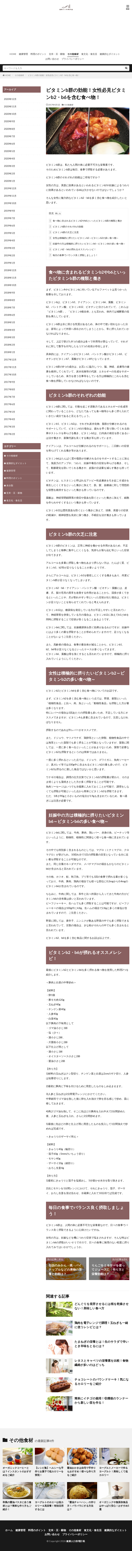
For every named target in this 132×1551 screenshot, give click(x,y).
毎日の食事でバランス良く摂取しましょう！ (73, 255)
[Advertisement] (66, 31)
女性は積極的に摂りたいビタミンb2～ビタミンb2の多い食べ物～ (84, 238)
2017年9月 (9, 382)
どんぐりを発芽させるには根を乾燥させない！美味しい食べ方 (101, 1306)
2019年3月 (9, 248)
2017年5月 (9, 411)
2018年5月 (9, 322)
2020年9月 (9, 121)
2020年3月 (9, 166)
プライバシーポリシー (72, 59)
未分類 (9, 485)
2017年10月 (10, 374)
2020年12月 (10, 99)
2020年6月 (9, 143)
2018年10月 (10, 285)
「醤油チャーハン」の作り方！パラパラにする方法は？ (81, 1506)
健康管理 (23, 54)
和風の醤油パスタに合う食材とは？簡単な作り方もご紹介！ (17, 1506)
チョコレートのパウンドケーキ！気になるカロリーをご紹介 (101, 1381)
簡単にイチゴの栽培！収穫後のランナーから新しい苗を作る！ (101, 1400)
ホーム (9, 1530)
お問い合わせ (52, 59)
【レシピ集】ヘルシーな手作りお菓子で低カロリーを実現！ (49, 1471)
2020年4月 (9, 158)
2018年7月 (9, 307)
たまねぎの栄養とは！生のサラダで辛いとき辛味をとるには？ (101, 1344)
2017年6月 (9, 404)
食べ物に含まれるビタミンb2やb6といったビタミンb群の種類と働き (85, 221)
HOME (13, 54)
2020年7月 (9, 136)
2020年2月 (9, 173)
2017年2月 (9, 434)
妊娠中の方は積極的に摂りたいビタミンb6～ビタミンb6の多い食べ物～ (87, 244)
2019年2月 (9, 255)
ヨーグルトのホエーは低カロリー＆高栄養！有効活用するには (49, 1506)
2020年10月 (10, 113)
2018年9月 (9, 292)
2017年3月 (9, 426)
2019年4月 (9, 240)
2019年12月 (10, 188)
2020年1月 (9, 181)
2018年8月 (9, 300)
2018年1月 (9, 352)
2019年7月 (9, 218)
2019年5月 (9, 233)
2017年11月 (10, 367)
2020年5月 (9, 151)
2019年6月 (9, 225)
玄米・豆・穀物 (57, 54)
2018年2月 (9, 344)
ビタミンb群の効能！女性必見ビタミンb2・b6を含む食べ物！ (54, 75)
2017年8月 (9, 389)
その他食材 (73, 54)
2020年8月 (9, 128)
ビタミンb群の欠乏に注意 (64, 232)
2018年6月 (9, 315)
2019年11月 (10, 195)
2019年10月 (10, 203)
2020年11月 (10, 106)
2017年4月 (9, 419)
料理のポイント (38, 54)
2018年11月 (10, 277)
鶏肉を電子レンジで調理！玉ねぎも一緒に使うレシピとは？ (101, 1325)
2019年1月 (9, 262)
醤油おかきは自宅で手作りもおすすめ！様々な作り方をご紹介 (81, 1471)
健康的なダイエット (110, 54)
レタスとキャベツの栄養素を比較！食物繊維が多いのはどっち (101, 1363)
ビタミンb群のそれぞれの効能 (66, 226)
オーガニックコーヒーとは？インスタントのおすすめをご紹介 (17, 1471)
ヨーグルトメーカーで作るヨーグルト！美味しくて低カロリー (113, 1471)
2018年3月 (9, 337)
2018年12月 (10, 270)
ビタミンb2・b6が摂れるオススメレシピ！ (72, 249)
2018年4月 (9, 329)
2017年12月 (10, 359)
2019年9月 (9, 210)
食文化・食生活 (89, 54)
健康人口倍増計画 (75, 1541)
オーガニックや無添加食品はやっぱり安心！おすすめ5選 (114, 1506)
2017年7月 (9, 396)
